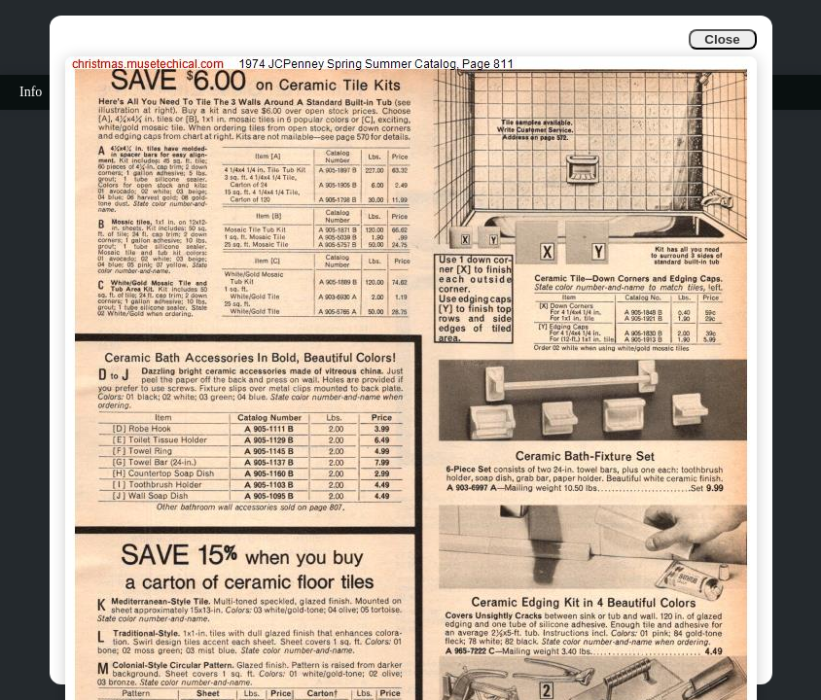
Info (30, 92)
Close (721, 39)
